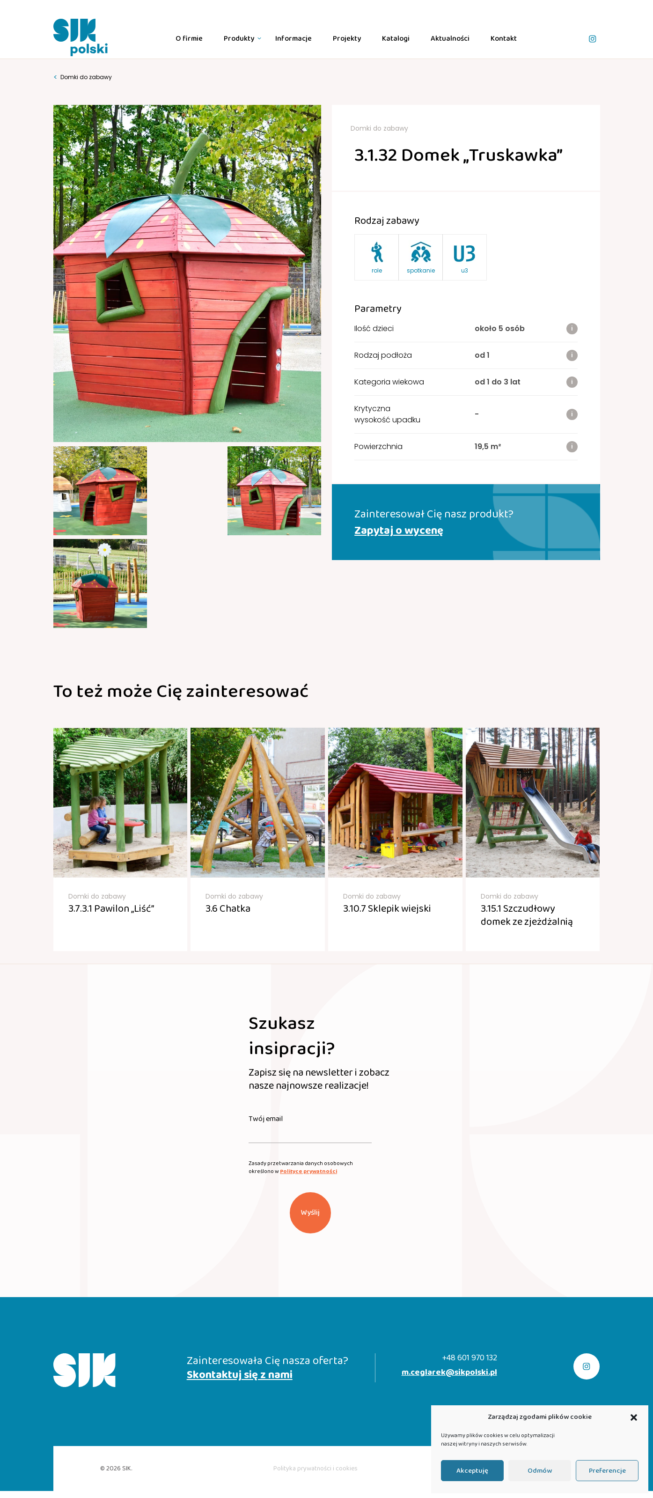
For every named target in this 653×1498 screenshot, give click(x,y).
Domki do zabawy (82, 77)
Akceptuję (472, 1470)
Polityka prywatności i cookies (315, 1396)
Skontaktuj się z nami (240, 1303)
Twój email (266, 1047)
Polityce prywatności (308, 1099)
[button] (633, 1417)
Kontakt (504, 38)
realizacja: (526, 1396)
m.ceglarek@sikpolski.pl (449, 1301)
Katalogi (396, 38)
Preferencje (607, 1470)
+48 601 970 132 (469, 1286)
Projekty (347, 38)
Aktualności (450, 38)
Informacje (293, 38)
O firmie (189, 38)
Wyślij (310, 1140)
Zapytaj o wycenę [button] (398, 531)
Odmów (540, 1470)
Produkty (239, 38)
